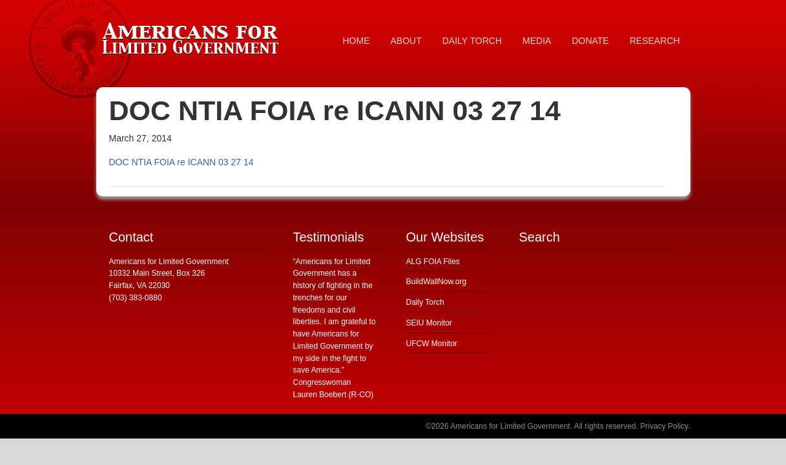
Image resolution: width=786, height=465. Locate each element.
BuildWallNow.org (436, 281)
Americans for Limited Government (193, 35)
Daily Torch (425, 302)
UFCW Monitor (431, 343)
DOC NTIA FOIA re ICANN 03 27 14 (181, 162)
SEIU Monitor (429, 322)
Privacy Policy (664, 426)
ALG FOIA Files (433, 261)
